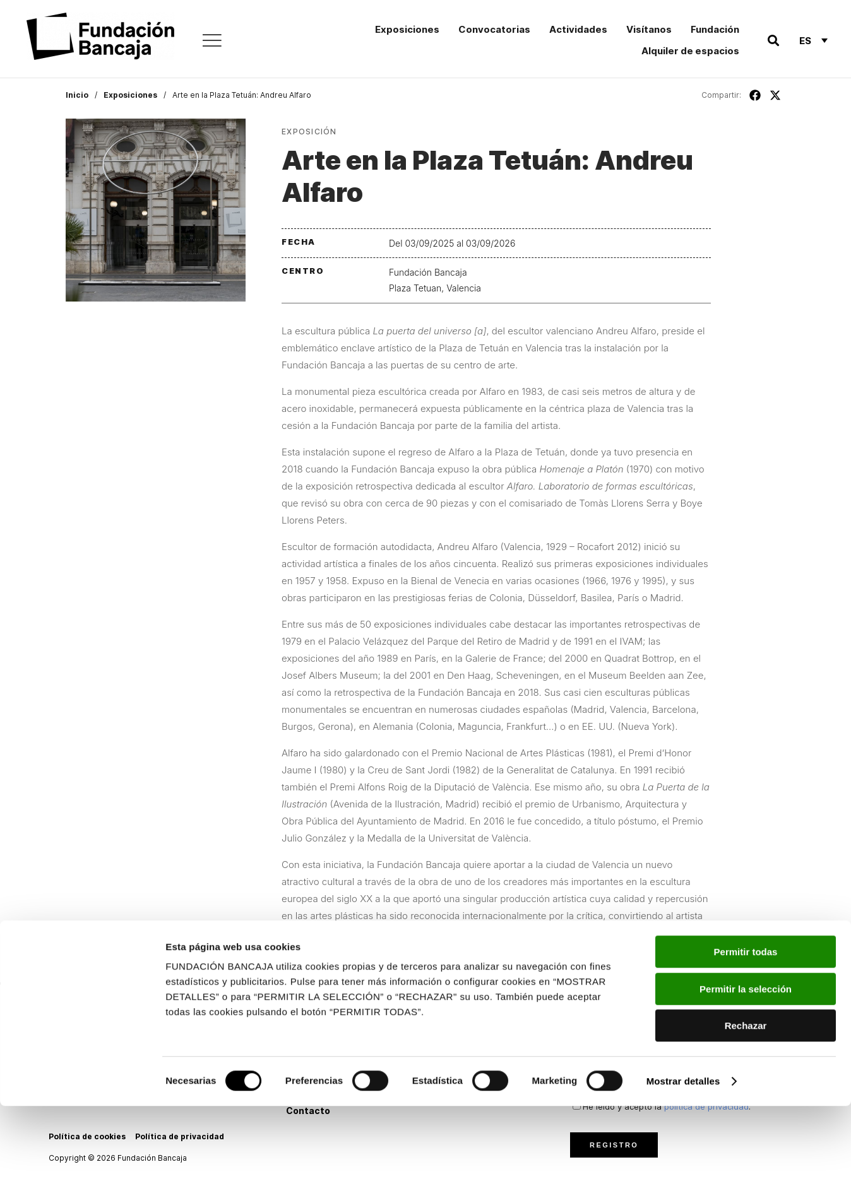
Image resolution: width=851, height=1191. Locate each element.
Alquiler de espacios (690, 51)
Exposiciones (407, 29)
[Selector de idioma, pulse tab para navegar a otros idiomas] (813, 40)
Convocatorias (494, 29)
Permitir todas (746, 1036)
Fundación (715, 29)
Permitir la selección (745, 1074)
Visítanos (649, 29)
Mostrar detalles (683, 1166)
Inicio (77, 95)
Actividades (578, 29)
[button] (773, 40)
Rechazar (746, 1110)
